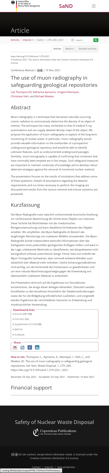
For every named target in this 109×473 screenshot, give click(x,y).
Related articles (87, 48)
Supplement (22, 324)
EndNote (20, 334)
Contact (36, 467)
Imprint (49, 467)
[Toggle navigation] (93, 6)
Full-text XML (22, 319)
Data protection (66, 467)
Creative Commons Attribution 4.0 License (54, 458)
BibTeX (18, 329)
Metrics (69, 48)
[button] (72, 40)
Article (57, 48)
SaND (66, 5)
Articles (15, 40)
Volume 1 (28, 40)
